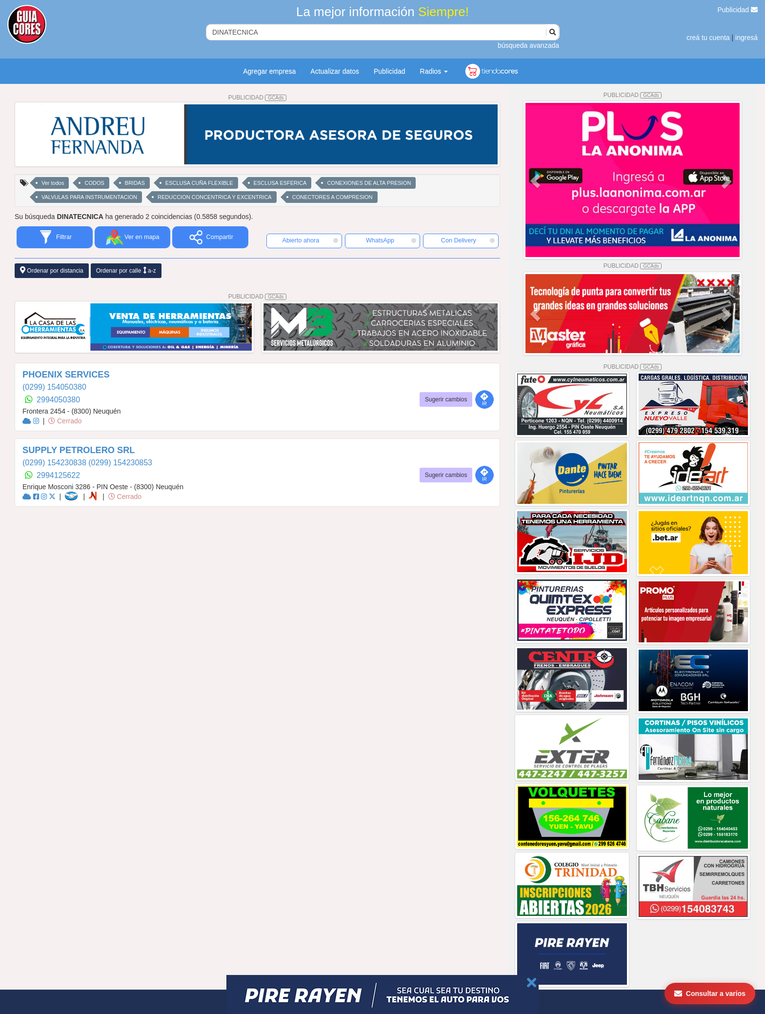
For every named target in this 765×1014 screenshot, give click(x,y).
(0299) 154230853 (120, 462)
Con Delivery (468, 240)
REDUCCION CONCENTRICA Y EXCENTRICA (215, 197)
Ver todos (52, 183)
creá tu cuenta (708, 37)
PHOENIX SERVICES (66, 374)
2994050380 (58, 400)
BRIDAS (135, 183)
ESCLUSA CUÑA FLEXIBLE (199, 183)
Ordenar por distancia (51, 270)
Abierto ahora (310, 240)
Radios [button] (434, 71)
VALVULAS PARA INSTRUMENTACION (89, 197)
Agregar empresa (269, 71)
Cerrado (64, 421)
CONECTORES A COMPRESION (332, 197)
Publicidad (738, 10)
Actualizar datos (334, 71)
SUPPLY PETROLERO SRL (78, 450)
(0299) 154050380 (54, 387)
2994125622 (58, 475)
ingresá (746, 37)
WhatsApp (391, 240)
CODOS (94, 183)
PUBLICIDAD (257, 97)
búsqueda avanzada (528, 45)
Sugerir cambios (446, 399)
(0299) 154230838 (55, 462)
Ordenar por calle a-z (126, 270)
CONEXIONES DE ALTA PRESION (369, 183)
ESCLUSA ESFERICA (280, 183)
